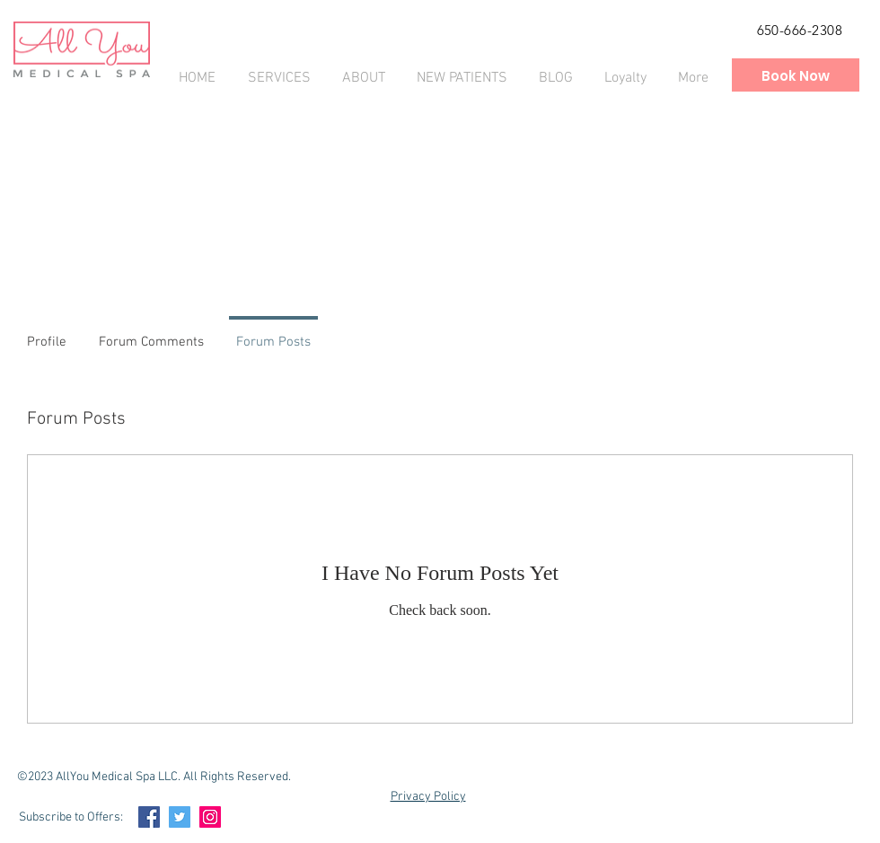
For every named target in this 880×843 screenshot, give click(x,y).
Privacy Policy (428, 796)
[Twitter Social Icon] (179, 817)
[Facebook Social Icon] (149, 817)
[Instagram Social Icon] (210, 817)
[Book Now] (795, 76)
